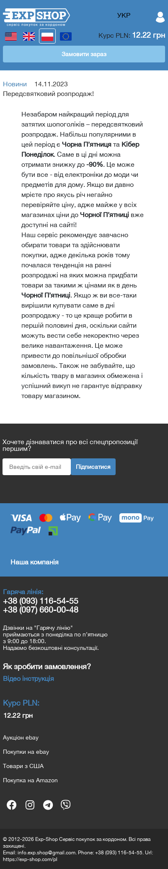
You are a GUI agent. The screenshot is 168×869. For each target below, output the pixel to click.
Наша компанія (34, 562)
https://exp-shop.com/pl (30, 859)
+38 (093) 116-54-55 (40, 600)
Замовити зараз (84, 54)
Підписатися (93, 466)
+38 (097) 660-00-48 (40, 609)
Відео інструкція (28, 678)
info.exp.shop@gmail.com (46, 853)
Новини (15, 83)
